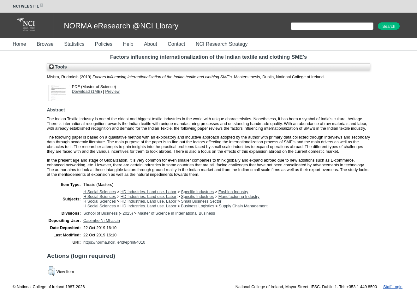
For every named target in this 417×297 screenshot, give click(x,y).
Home (19, 44)
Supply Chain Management (243, 206)
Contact (176, 44)
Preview (112, 91)
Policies (103, 44)
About (150, 44)
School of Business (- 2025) (108, 213)
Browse (45, 44)
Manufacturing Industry (238, 196)
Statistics (74, 44)
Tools (58, 66)
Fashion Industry (233, 191)
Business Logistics (197, 206)
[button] (51, 271)
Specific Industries (197, 191)
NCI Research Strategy (222, 44)
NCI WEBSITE (28, 6)
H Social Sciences (99, 191)
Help (128, 44)
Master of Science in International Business (176, 213)
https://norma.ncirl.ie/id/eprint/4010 (114, 242)
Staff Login (392, 286)
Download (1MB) (87, 91)
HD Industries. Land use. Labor (148, 191)
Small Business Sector (201, 201)
